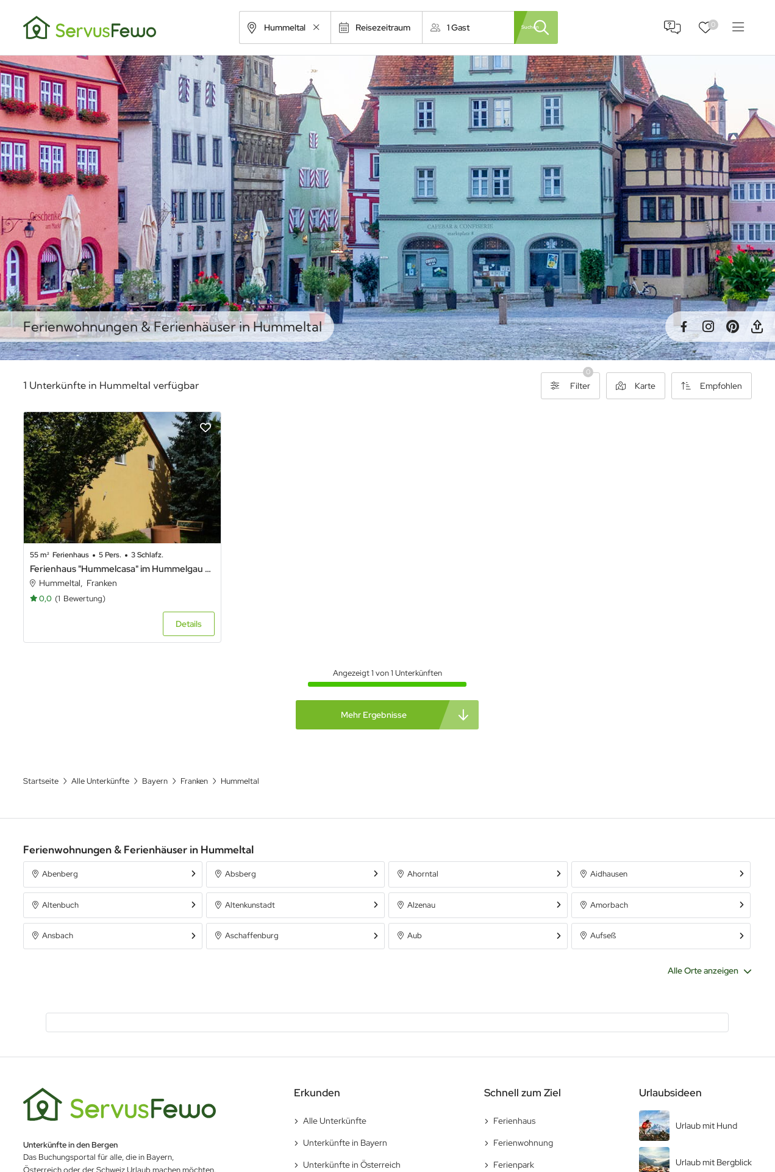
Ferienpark (513, 1148)
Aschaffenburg (252, 919)
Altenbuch (60, 888)
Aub (414, 919)
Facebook (683, 326)
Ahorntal (422, 857)
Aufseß (603, 919)
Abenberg (60, 857)
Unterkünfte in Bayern (345, 1126)
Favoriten (713, 25)
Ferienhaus (514, 1104)
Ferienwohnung (523, 1126)
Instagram (708, 326)
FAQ (672, 27)
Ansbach (57, 919)
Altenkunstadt (250, 888)
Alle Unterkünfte (334, 1104)
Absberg (240, 857)
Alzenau (421, 888)
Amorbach (609, 888)
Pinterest (732, 326)
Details (164, 606)
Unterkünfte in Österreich (352, 1148)
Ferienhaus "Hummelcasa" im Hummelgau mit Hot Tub (110, 552)
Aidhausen (608, 857)
